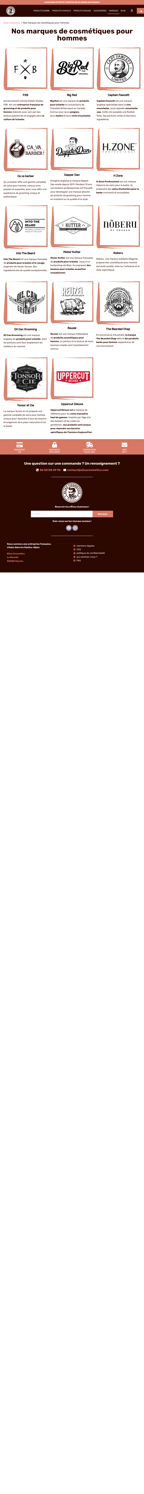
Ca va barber (25, 176)
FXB (25, 95)
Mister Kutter (71, 252)
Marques (113, 11)
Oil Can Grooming (25, 329)
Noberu (118, 253)
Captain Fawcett (118, 95)
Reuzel (72, 328)
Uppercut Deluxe (72, 404)
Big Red (72, 95)
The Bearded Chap (118, 329)
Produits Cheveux (61, 11)
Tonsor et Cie (25, 405)
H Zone (118, 175)
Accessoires (100, 11)
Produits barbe (41, 11)
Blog (123, 11)
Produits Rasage (82, 11)
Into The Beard (25, 253)
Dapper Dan (72, 174)
